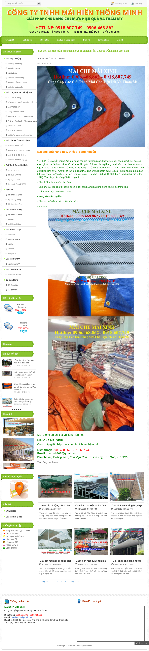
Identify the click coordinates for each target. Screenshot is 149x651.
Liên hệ (120, 40)
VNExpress (10, 511)
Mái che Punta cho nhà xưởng (19, 116)
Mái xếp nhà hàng (14, 64)
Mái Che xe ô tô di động (17, 140)
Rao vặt (62, 58)
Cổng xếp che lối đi (15, 112)
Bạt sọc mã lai (13, 170)
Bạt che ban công (14, 215)
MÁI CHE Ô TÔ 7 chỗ (16, 155)
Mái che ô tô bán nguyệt (17, 160)
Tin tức (53, 58)
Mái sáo (10, 219)
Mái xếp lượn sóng (14, 68)
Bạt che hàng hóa (14, 195)
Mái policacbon (13, 253)
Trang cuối (74, 581)
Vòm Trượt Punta (14, 130)
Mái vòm (10, 235)
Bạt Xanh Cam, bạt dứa (16, 165)
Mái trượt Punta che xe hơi (18, 150)
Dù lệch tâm (12, 290)
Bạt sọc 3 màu (13, 179)
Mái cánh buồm (12, 269)
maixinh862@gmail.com (21, 617)
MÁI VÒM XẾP (13, 107)
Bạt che (8, 190)
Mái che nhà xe (13, 239)
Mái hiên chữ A (12, 259)
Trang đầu (45, 581)
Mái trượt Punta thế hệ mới (18, 92)
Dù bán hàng (11, 280)
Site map (136, 3)
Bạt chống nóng (13, 199)
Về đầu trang (142, 643)
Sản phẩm (44, 40)
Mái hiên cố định (13, 229)
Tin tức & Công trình (66, 40)
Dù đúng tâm (12, 285)
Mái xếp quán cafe (14, 87)
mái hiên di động (13, 517)
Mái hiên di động (13, 210)
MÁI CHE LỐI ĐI (13, 126)
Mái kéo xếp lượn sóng (16, 82)
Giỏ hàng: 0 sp (119, 3)
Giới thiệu (27, 40)
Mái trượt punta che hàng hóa (19, 135)
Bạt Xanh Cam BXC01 (16, 184)
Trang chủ (10, 40)
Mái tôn (10, 249)
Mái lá (9, 244)
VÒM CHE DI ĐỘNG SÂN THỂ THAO (21, 102)
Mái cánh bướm (13, 274)
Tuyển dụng (103, 40)
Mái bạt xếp (11, 73)
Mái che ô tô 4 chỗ (14, 145)
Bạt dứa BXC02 (13, 175)
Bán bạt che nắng (14, 204)
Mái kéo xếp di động (15, 78)
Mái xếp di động (13, 58)
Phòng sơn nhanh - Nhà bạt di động (21, 121)
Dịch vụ (86, 40)
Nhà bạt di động (13, 97)
